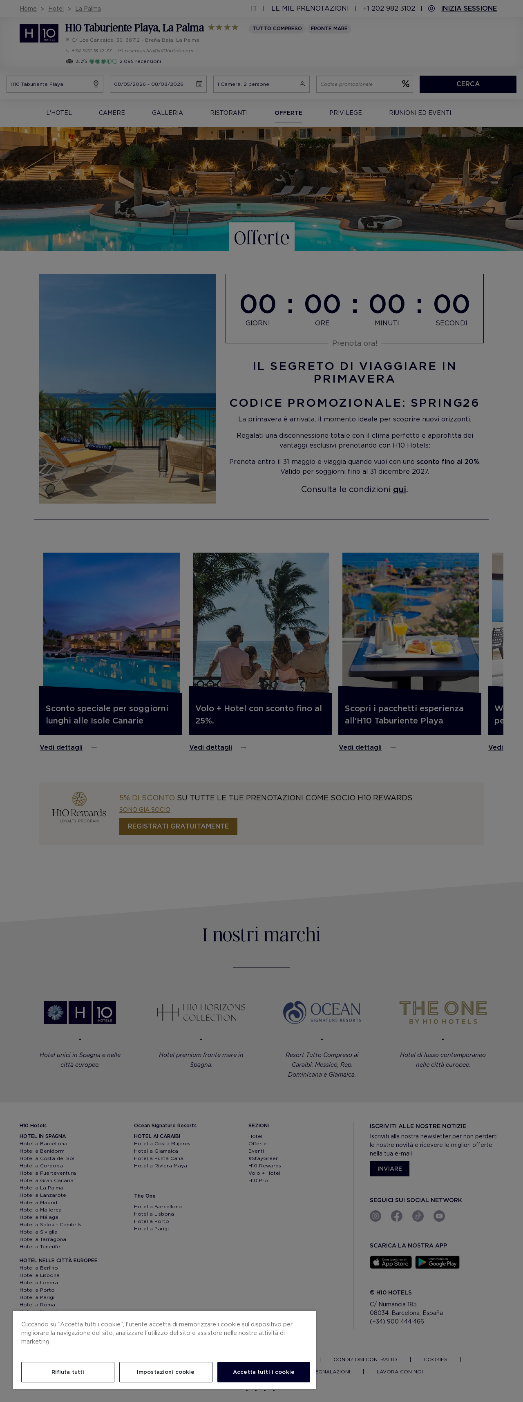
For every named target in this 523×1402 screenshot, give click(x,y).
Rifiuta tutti (68, 1372)
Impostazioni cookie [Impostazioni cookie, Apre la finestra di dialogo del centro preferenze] (165, 1372)
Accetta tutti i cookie (264, 1372)
